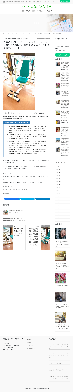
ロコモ (12, 220)
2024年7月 (58, 190)
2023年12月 (58, 208)
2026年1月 (58, 169)
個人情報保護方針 (31, 348)
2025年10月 (58, 172)
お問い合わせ (65, 1)
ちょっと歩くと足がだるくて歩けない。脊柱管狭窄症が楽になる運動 (62, 306)
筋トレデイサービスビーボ (43, 38)
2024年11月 (58, 181)
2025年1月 (58, 178)
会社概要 (29, 339)
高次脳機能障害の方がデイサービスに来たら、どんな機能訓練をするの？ (65, 130)
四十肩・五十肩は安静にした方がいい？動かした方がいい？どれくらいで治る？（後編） (65, 65)
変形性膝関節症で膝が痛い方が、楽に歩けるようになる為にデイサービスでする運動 (65, 103)
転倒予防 (16, 220)
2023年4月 (58, 217)
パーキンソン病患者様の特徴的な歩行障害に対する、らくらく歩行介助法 (65, 150)
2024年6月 (58, 193)
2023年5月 (58, 214)
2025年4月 (58, 175)
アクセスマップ (30, 345)
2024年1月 (58, 205)
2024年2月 (58, 202)
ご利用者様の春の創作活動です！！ (62, 286)
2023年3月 (58, 220)
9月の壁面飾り (64, 120)
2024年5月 (58, 196)
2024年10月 (58, 184)
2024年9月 (58, 187)
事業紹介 (29, 342)
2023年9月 (58, 211)
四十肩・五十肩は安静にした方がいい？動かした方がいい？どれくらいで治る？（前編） (65, 75)
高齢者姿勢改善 (22, 220)
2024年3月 (58, 199)
